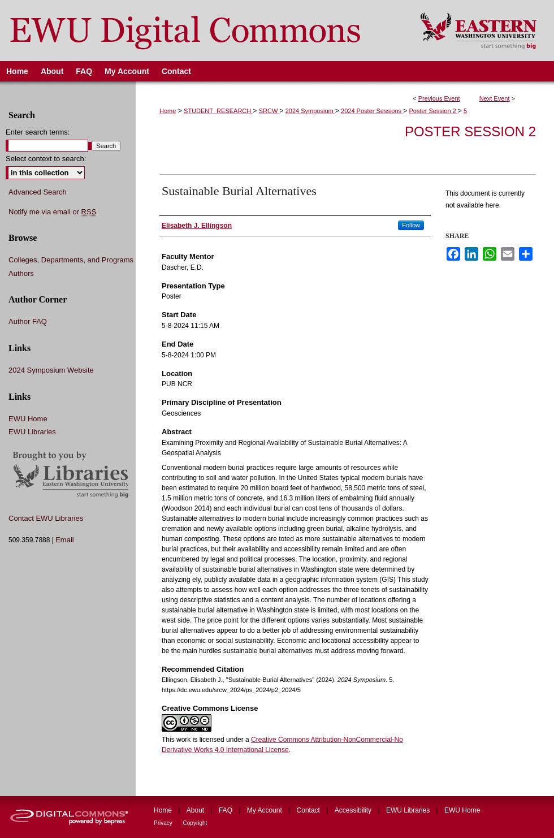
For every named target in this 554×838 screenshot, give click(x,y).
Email (64, 539)
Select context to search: (46, 158)
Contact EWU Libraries (45, 518)
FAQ (226, 810)
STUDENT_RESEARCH (218, 110)
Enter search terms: (38, 132)
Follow (411, 225)
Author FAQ (27, 321)
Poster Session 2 (433, 110)
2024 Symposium (310, 110)
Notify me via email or (52, 212)
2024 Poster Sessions (372, 110)
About (196, 810)
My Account (265, 810)
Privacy (164, 823)
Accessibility (354, 810)
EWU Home (27, 418)
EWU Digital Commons (202, 30)
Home (167, 110)
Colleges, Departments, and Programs (70, 260)
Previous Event (439, 98)
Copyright (195, 823)
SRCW (269, 110)
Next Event (494, 98)
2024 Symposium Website (51, 370)
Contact (309, 810)
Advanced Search (37, 192)
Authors (21, 273)
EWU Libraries (32, 431)
